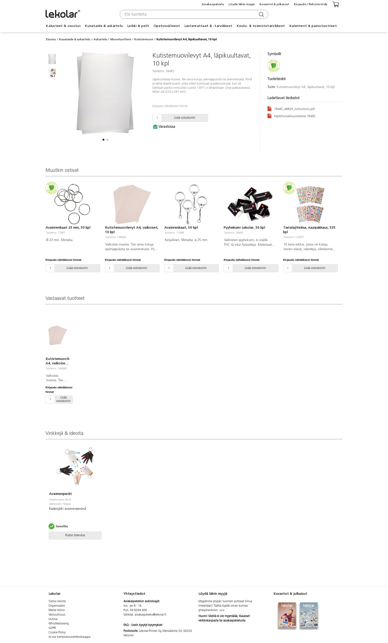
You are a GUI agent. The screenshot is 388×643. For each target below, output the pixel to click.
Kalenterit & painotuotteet (313, 26)
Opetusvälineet (167, 26)
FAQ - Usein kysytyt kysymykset (142, 625)
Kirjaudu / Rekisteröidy (310, 4)
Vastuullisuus (56, 614)
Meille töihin (56, 610)
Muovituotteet (120, 39)
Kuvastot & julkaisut (274, 4)
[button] (103, 140)
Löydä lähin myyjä (242, 4)
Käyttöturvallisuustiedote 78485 (291, 115)
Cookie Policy (57, 632)
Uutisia (52, 619)
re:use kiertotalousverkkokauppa (69, 637)
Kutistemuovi (143, 39)
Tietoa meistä (57, 601)
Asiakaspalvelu (213, 4)
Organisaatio (56, 605)
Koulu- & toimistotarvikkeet (261, 26)
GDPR (52, 628)
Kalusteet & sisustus (63, 26)
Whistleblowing (58, 623)
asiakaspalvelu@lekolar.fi (150, 614)
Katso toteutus (75, 535)
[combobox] (193, 14)
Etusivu (51, 39)
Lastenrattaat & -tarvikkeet (208, 26)
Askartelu (100, 39)
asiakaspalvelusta (234, 620)
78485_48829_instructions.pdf (291, 108)
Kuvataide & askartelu (104, 26)
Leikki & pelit (138, 26)
